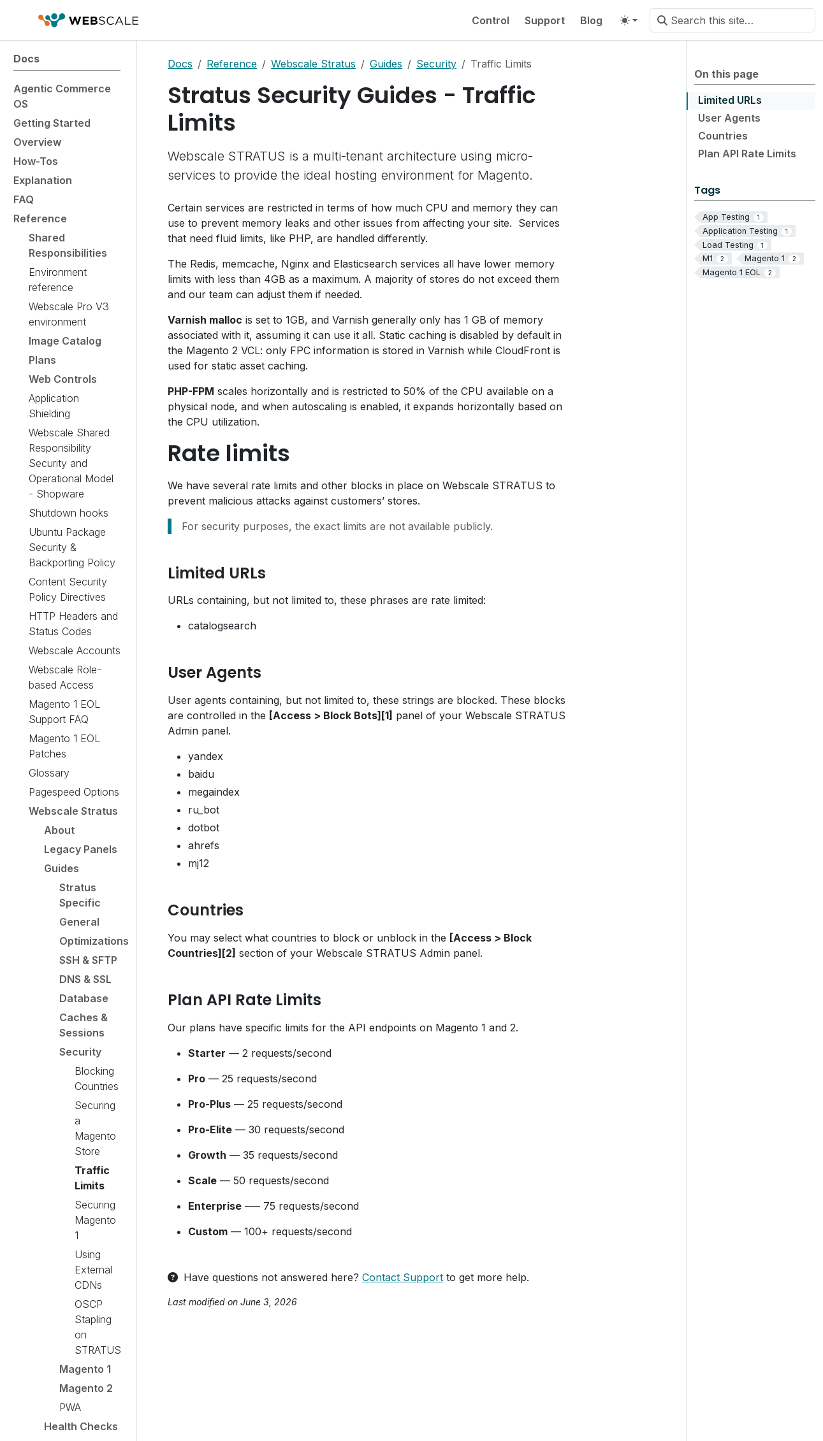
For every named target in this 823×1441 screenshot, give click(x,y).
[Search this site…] (732, 20)
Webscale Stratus (313, 63)
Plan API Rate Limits (747, 153)
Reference (232, 63)
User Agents (729, 117)
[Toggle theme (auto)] (629, 20)
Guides (386, 63)
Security (436, 63)
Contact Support (402, 1277)
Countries (723, 135)
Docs (180, 63)
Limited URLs (730, 100)
